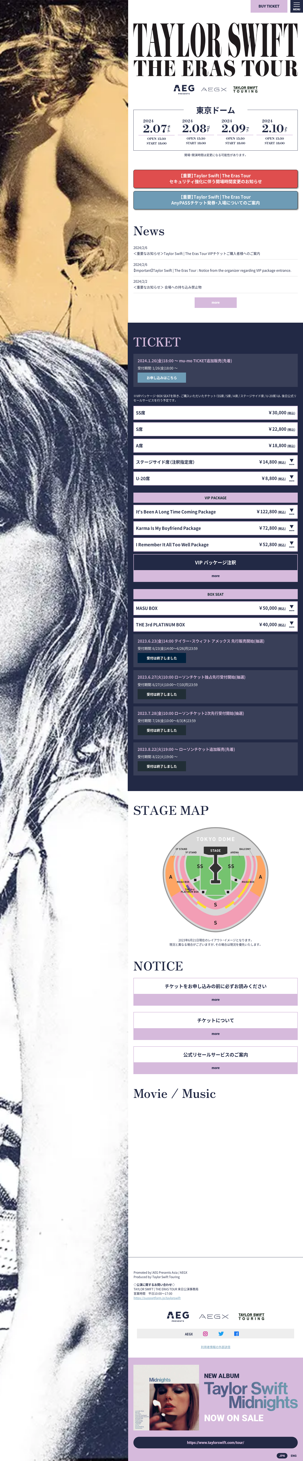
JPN (282, 1455)
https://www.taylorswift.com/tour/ (215, 1442)
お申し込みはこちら (162, 377)
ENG (294, 1455)
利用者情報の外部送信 (215, 1347)
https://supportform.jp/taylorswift (157, 1298)
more (216, 303)
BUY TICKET (269, 6)
